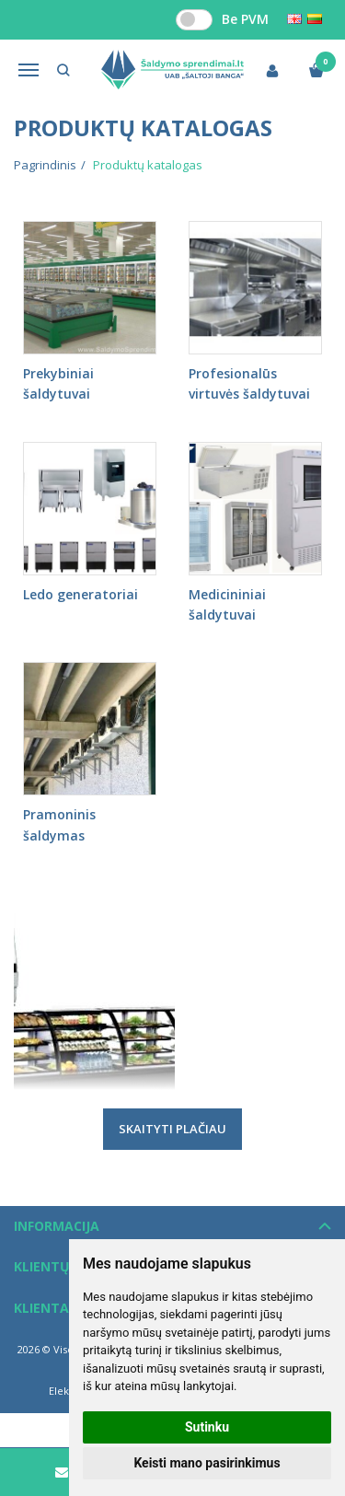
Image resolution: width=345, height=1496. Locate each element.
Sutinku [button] (207, 1427)
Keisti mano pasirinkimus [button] (206, 1462)
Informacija (56, 1226)
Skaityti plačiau (172, 1128)
